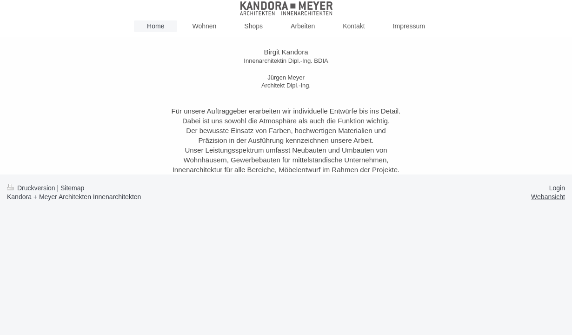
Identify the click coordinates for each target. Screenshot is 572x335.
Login (557, 188)
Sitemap (72, 188)
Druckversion (32, 188)
